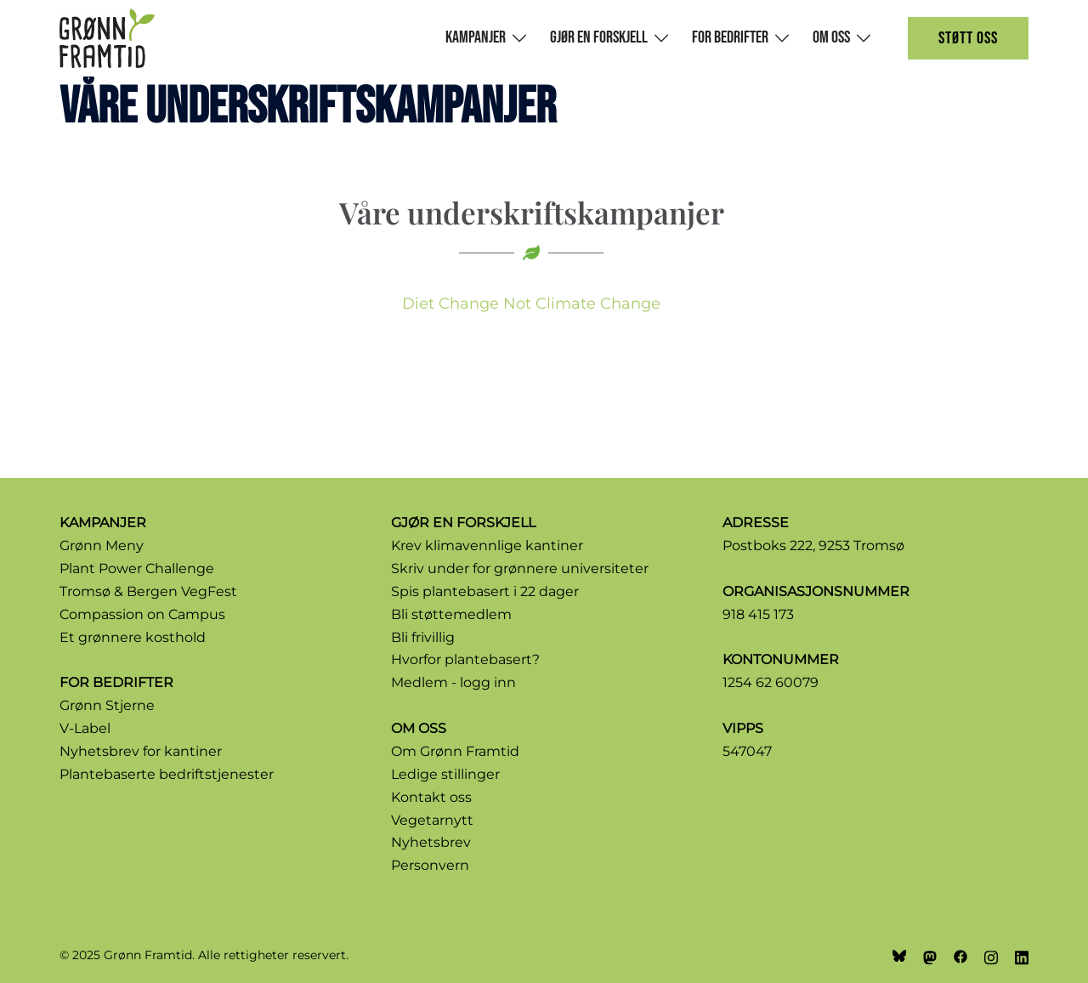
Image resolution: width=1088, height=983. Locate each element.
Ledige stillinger (445, 774)
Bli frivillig (423, 637)
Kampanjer (475, 37)
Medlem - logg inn (453, 682)
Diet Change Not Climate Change (531, 303)
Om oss (831, 37)
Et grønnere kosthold (133, 637)
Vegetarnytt (432, 820)
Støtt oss (968, 38)
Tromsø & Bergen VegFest (148, 591)
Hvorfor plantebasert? (465, 659)
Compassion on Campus (142, 614)
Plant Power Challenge (137, 568)
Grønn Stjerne (107, 705)
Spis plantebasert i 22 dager (485, 591)
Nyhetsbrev (431, 842)
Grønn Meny (102, 545)
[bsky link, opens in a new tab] (899, 955)
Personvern (430, 865)
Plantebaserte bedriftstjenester (167, 774)
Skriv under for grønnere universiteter (520, 568)
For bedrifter (730, 37)
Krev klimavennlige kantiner (487, 545)
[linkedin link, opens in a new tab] (1021, 955)
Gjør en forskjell (599, 37)
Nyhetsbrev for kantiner (141, 751)
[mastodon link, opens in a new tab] (930, 955)
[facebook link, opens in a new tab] (960, 955)
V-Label (85, 728)
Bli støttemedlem (451, 614)
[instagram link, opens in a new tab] (991, 955)
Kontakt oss (431, 797)
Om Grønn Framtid (455, 751)
